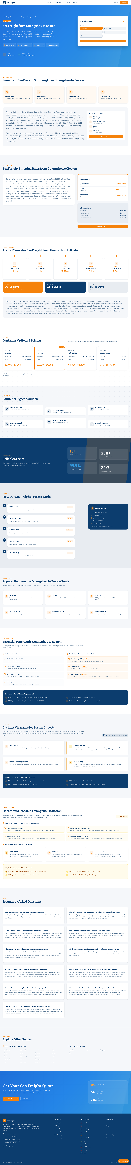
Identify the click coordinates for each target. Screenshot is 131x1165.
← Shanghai (71, 1050)
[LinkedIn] (6, 1146)
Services (49, 2)
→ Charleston (37, 1056)
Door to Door (58, 1129)
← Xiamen (70, 1053)
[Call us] (111, 3)
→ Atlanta (21, 1059)
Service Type (83, 25)
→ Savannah (37, 1053)
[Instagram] (12, 1146)
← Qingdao (102, 1050)
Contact (116, 2)
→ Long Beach (22, 1050)
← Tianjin (116, 1050)
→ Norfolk (52, 1056)
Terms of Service (111, 1138)
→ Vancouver (37, 1062)
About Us (108, 1123)
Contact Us (26, 1098)
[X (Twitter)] (9, 1146)
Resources (76, 2)
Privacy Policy (110, 1135)
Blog (107, 1126)
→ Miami (5, 1062)
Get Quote (124, 2)
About (68, 2)
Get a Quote (106, 136)
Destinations (59, 2)
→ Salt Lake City (22, 1056)
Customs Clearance (60, 1132)
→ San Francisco (22, 1062)
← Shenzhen (86, 1050)
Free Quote (123, 1161)
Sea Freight (22, 17)
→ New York (37, 1050)
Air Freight (57, 1126)
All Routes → (83, 1153)
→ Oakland (52, 1050)
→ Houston (52, 1053)
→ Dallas (5, 1056)
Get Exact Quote (103, 226)
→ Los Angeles (7, 1050)
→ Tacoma (21, 1053)
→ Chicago (37, 1059)
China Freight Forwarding (9, 17)
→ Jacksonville (7, 1059)
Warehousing (58, 1135)
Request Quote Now (11, 1098)
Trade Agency (58, 1138)
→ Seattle (5, 1053)
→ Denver (51, 1059)
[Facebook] (3, 1146)
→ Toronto (52, 1062)
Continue (103, 41)
